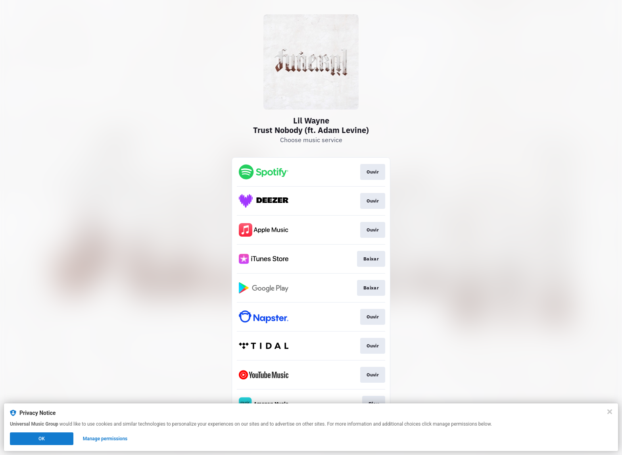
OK (41, 439)
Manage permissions (105, 439)
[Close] (609, 411)
